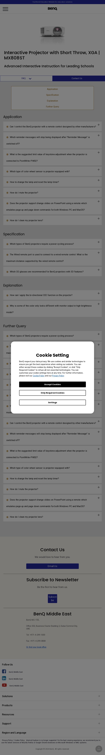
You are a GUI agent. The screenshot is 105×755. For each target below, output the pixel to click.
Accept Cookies (52, 384)
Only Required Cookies (52, 393)
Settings (52, 402)
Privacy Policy (58, 376)
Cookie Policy (38, 376)
